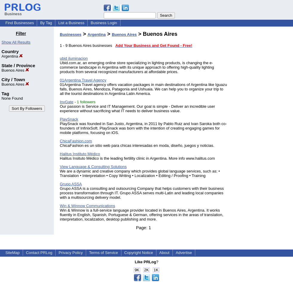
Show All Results (15, 42)
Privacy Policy (71, 252)
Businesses (70, 34)
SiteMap (12, 252)
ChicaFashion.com (76, 141)
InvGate (67, 102)
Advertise (184, 252)
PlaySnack (69, 119)
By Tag (46, 23)
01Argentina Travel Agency (83, 80)
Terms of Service (103, 252)
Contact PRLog (39, 252)
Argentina (12, 56)
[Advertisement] (262, 120)
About (164, 252)
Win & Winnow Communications (87, 206)
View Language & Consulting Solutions (93, 166)
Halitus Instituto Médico (80, 154)
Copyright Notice (138, 252)
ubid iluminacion (74, 58)
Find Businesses (19, 23)
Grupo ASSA (71, 184)
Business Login (104, 23)
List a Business (71, 23)
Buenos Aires (15, 70)
